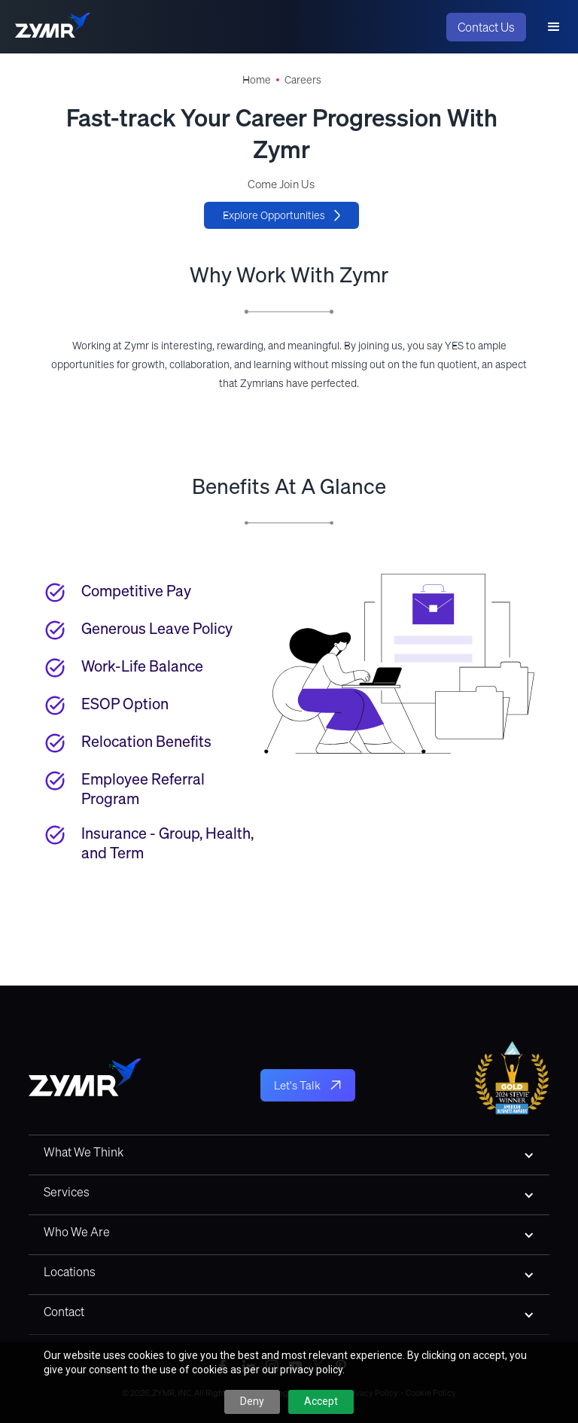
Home (256, 79)
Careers (302, 79)
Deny (252, 1401)
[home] (52, 27)
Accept (321, 1401)
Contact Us (486, 27)
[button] (554, 27)
